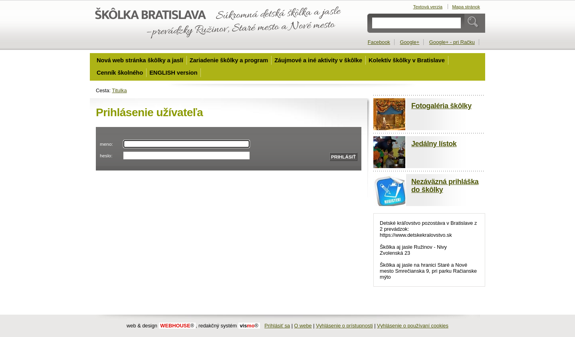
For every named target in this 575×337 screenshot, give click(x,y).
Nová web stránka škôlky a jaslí (140, 60)
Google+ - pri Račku (452, 42)
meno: (106, 144)
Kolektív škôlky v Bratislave (407, 60)
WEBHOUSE (177, 326)
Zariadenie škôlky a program (229, 60)
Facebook (379, 42)
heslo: (106, 155)
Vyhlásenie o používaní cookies (412, 326)
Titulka (119, 90)
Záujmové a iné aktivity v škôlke (318, 60)
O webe (303, 326)
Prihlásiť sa (277, 326)
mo (249, 326)
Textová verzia (427, 6)
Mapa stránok (466, 6)
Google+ (410, 42)
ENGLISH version (173, 72)
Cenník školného (120, 72)
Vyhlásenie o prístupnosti (344, 326)
